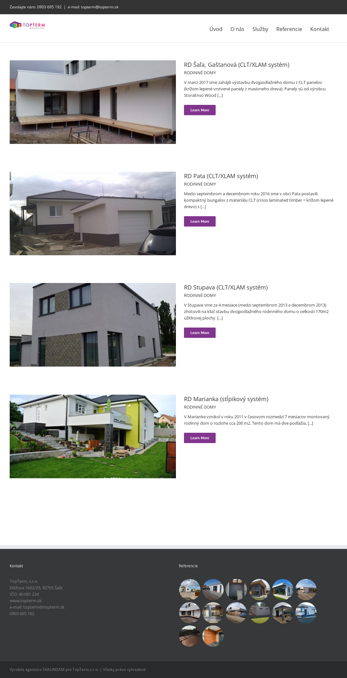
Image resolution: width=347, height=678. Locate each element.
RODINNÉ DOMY (200, 73)
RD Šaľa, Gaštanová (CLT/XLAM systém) (236, 64)
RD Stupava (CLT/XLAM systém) (226, 287)
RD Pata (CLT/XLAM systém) (221, 176)
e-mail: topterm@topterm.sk (93, 7)
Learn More (199, 109)
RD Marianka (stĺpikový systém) (226, 399)
